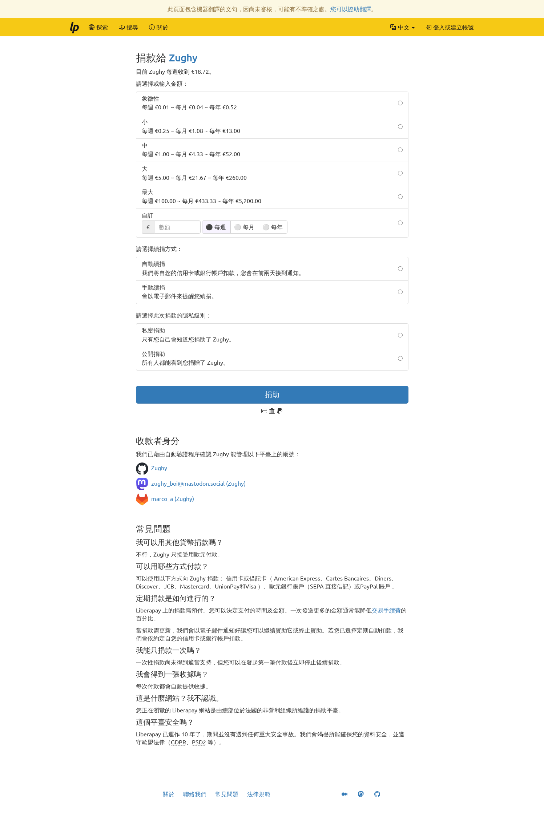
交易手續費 (386, 610)
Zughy (183, 57)
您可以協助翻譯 (350, 9)
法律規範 (258, 794)
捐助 (272, 394)
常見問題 (226, 794)
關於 (168, 794)
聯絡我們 (194, 794)
